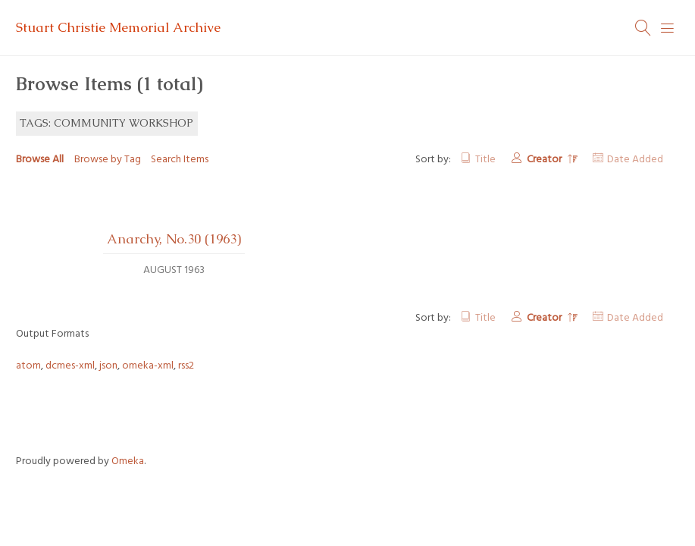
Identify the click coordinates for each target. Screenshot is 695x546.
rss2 (186, 366)
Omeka (127, 461)
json (108, 366)
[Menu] (668, 28)
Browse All (40, 159)
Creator (545, 159)
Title (485, 159)
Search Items (179, 159)
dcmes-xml (70, 366)
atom (28, 366)
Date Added (635, 159)
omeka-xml (148, 366)
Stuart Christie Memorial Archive (118, 27)
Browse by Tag (107, 159)
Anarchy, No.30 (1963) (174, 239)
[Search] (643, 28)
